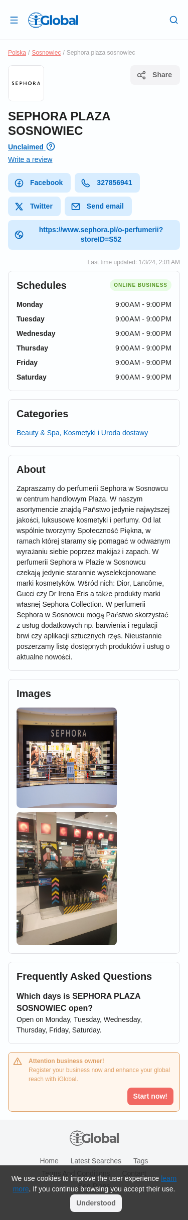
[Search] (174, 20)
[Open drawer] (14, 20)
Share (154, 75)
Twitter (33, 207)
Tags (140, 1160)
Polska (17, 53)
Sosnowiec (46, 53)
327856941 (106, 183)
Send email (97, 207)
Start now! (150, 1096)
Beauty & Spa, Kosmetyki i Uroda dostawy (82, 432)
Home (49, 1160)
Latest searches (96, 1160)
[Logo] (53, 20)
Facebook (38, 183)
